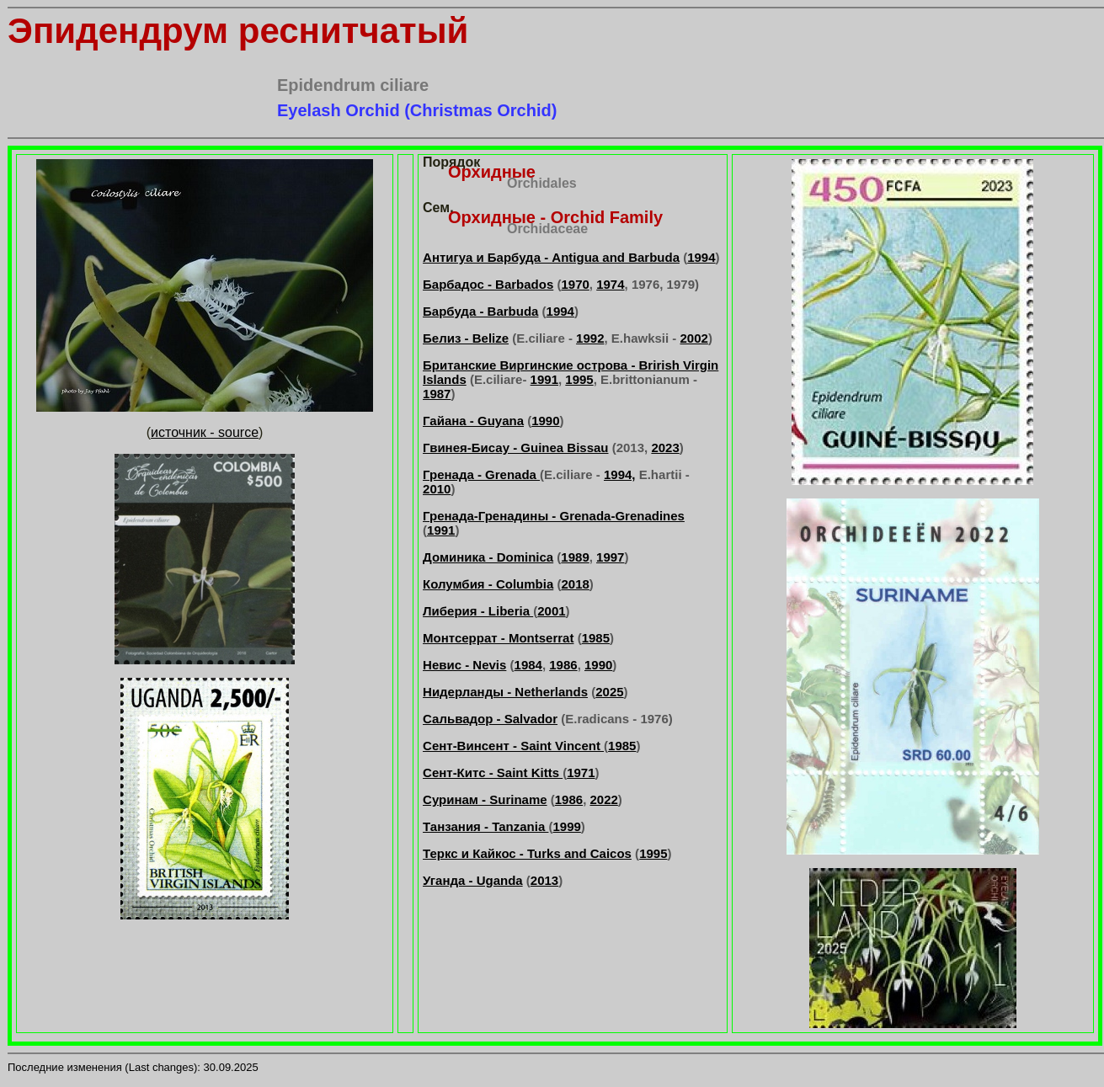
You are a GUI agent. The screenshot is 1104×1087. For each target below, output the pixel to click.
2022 (603, 799)
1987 (437, 393)
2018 (575, 584)
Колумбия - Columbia (488, 584)
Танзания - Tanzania (485, 826)
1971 (581, 772)
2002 (694, 338)
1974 (610, 284)
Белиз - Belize (466, 338)
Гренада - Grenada (481, 474)
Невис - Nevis (464, 665)
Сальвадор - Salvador (490, 718)
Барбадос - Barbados (488, 284)
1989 (575, 557)
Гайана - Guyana (473, 420)
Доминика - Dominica (488, 557)
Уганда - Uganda (473, 880)
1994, (620, 474)
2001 (551, 611)
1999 (566, 826)
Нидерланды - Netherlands (505, 692)
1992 (590, 338)
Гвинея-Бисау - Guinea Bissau (515, 447)
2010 (437, 489)
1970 (575, 284)
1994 (701, 257)
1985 (596, 638)
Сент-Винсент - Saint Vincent (513, 745)
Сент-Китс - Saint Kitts (493, 772)
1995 (579, 379)
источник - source (205, 432)
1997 (610, 557)
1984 (528, 665)
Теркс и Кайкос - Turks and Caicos (527, 853)
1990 (545, 420)
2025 (609, 692)
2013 (544, 880)
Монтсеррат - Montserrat (498, 638)
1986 (563, 665)
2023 (665, 447)
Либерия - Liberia (478, 611)
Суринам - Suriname (485, 799)
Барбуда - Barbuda (480, 311)
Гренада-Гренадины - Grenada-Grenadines (554, 516)
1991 (544, 379)
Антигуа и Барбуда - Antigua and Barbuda (551, 257)
